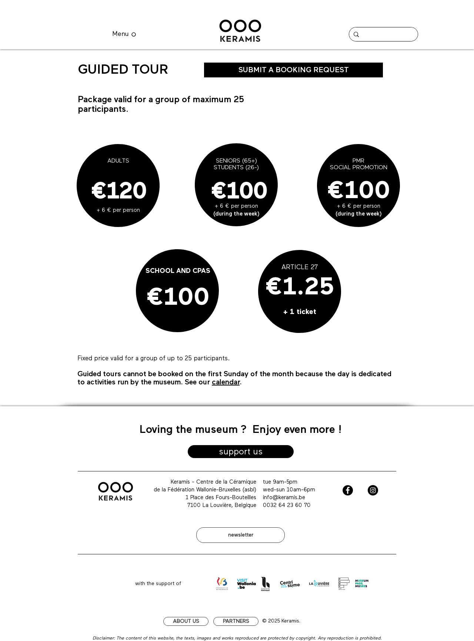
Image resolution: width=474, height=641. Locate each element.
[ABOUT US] (185, 621)
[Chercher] (382, 34)
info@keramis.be (284, 497)
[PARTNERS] (235, 621)
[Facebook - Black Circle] (348, 490)
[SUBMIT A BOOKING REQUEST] (293, 70)
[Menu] (124, 34)
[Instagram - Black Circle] (373, 490)
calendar (226, 382)
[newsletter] (240, 535)
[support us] (241, 451)
